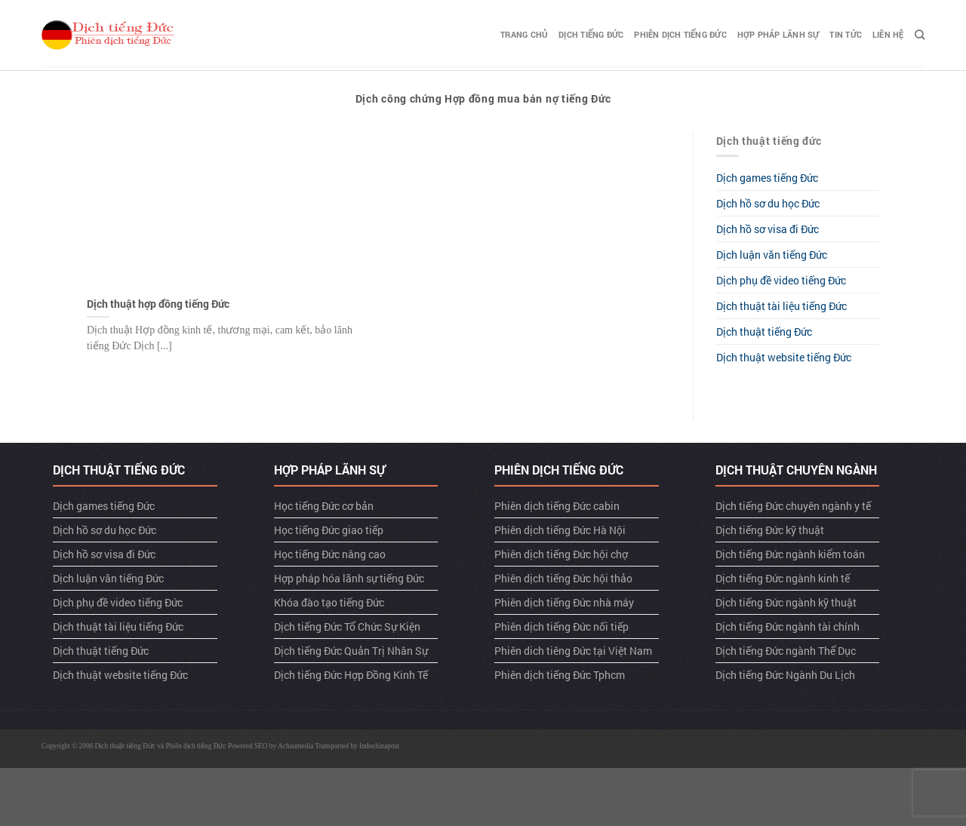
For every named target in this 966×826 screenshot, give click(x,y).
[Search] (919, 34)
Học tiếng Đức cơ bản (324, 506)
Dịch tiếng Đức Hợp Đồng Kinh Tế (351, 675)
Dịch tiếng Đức (590, 34)
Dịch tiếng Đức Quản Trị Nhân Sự (351, 650)
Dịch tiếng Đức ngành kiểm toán (790, 554)
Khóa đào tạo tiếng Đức (329, 602)
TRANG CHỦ (524, 34)
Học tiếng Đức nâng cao (330, 554)
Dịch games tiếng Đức (767, 177)
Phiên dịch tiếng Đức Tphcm (559, 675)
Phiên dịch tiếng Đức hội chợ (561, 554)
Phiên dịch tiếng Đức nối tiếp (561, 626)
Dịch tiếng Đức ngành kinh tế (782, 578)
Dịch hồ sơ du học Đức (768, 203)
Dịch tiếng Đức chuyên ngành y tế (793, 506)
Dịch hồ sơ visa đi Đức (767, 229)
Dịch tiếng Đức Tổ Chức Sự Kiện (347, 626)
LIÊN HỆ (888, 34)
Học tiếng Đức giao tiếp (328, 530)
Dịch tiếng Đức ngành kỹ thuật (786, 602)
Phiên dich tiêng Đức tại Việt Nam (573, 650)
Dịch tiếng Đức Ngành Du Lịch (785, 675)
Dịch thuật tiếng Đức (764, 331)
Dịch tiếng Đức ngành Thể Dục (785, 650)
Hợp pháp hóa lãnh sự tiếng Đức (349, 578)
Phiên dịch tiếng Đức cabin (557, 506)
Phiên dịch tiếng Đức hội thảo (563, 578)
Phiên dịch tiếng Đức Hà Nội (560, 530)
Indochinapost (379, 746)
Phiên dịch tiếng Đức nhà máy (564, 602)
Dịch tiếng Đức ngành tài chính (787, 626)
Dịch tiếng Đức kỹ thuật (769, 530)
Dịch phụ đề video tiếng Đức (781, 280)
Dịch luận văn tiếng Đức (771, 254)
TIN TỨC (845, 34)
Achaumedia (295, 746)
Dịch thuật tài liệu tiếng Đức (781, 306)
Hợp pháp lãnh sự (778, 34)
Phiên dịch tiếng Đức (680, 34)
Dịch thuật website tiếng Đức (783, 357)
